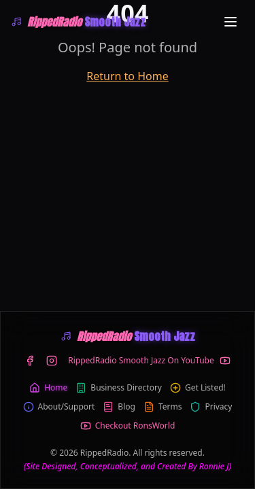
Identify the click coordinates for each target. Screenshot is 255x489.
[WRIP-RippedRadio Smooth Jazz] (78, 22)
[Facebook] (29, 360)
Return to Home (127, 76)
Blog (119, 406)
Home (48, 387)
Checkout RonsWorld (127, 425)
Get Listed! (198, 387)
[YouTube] (149, 360)
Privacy (211, 406)
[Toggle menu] (230, 21)
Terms (162, 406)
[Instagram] (51, 360)
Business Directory (118, 387)
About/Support (59, 406)
